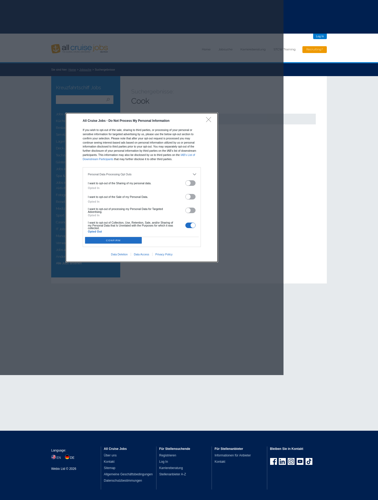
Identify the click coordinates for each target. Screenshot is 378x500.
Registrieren (167, 455)
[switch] (190, 183)
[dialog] (142, 187)
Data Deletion (119, 254)
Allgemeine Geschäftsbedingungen (128, 474)
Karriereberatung (171, 468)
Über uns (110, 455)
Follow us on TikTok (309, 461)
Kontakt (109, 462)
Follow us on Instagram (291, 461)
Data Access (141, 254)
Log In (320, 36)
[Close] (210, 121)
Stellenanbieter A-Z (172, 474)
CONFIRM (113, 240)
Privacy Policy (163, 254)
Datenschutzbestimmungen (123, 480)
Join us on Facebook (273, 461)
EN (58, 458)
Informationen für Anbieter (233, 455)
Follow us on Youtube (300, 461)
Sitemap (110, 468)
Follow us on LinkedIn (282, 461)
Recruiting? (314, 49)
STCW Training (285, 49)
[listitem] (142, 174)
